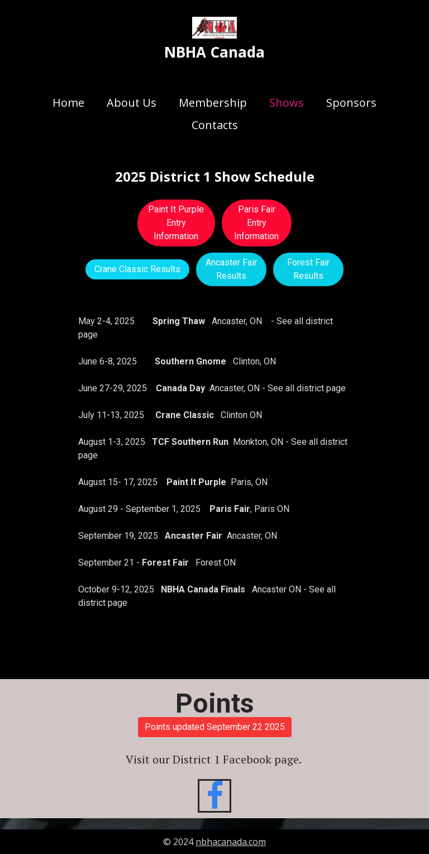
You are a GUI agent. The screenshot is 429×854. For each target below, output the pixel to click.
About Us (131, 102)
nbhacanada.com (231, 842)
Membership (213, 102)
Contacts (215, 124)
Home (68, 102)
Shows (286, 102)
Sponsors (351, 102)
